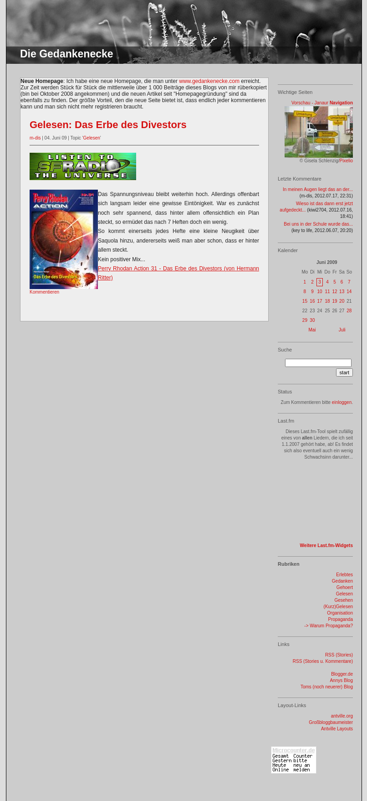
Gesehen (343, 600)
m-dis (35, 137)
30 (312, 320)
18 (327, 301)
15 (304, 301)
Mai (312, 329)
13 (341, 291)
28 (349, 310)
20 (341, 301)
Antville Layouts (337, 728)
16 (312, 301)
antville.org (342, 715)
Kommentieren (44, 292)
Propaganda (340, 619)
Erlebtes (344, 574)
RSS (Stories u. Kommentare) (323, 661)
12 (334, 291)
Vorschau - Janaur (309, 102)
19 (334, 301)
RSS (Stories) (339, 654)
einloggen (342, 402)
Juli (342, 329)
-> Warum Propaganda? (328, 625)
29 (304, 320)
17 (319, 301)
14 (349, 291)
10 (319, 291)
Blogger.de (342, 674)
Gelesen (91, 137)
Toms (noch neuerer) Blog (327, 686)
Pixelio (346, 160)
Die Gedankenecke (66, 54)
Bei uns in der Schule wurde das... (318, 224)
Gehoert (344, 587)
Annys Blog (341, 680)
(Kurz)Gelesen (338, 606)
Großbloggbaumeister (331, 722)
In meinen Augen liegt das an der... (318, 189)
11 (327, 291)
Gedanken (342, 581)
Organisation (340, 612)
